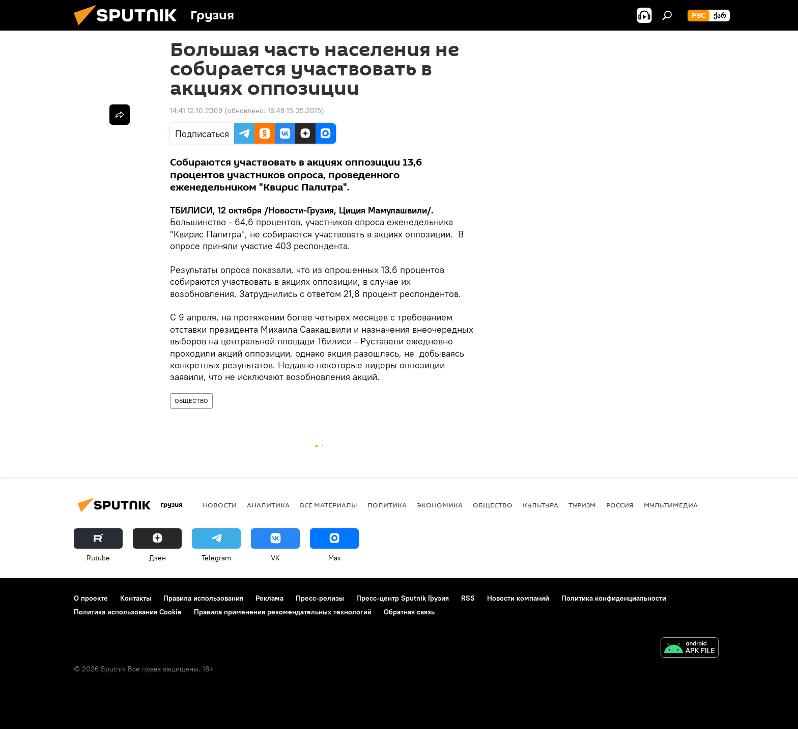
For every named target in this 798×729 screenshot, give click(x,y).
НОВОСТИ (220, 504)
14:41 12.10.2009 (196, 110)
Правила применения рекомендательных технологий (283, 611)
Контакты (135, 598)
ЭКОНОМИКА (440, 504)
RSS (468, 598)
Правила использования (203, 598)
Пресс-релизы (320, 598)
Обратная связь (409, 611)
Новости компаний (518, 598)
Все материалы (328, 504)
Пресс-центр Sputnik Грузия (402, 598)
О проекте (91, 598)
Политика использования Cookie (128, 611)
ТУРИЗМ (582, 504)
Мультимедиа (671, 504)
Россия (620, 504)
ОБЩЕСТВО (191, 400)
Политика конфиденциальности (613, 598)
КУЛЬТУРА (540, 504)
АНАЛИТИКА (268, 504)
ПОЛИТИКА (387, 504)
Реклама (269, 598)
